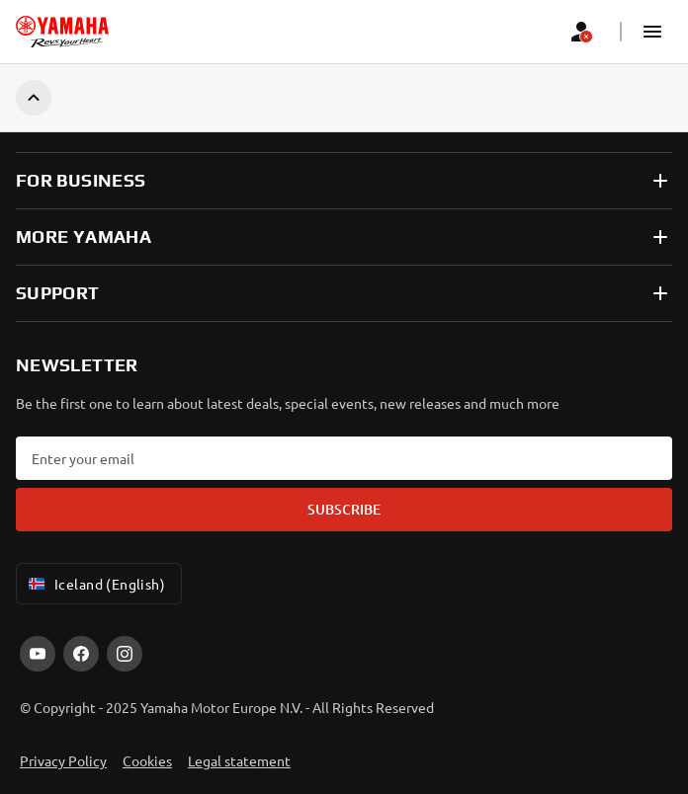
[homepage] (62, 31)
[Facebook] (81, 654)
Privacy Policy (63, 760)
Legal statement (239, 760)
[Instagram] (124, 654)
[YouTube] (37, 654)
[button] (652, 31)
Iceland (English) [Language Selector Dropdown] (95, 584)
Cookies (147, 760)
